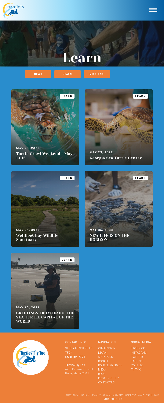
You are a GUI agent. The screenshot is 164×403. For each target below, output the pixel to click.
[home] (14, 10)
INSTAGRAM (139, 352)
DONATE (103, 361)
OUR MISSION (106, 348)
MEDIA (102, 369)
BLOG (101, 373)
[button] (153, 10)
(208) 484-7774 (75, 356)
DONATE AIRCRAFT (110, 365)
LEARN (102, 352)
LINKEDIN (137, 361)
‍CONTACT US (106, 382)
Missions (96, 74)
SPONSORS (105, 356)
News (38, 74)
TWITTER (137, 356)
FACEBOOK (138, 348)
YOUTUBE (137, 365)
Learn (67, 74)
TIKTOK (136, 369)
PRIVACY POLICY (108, 378)
